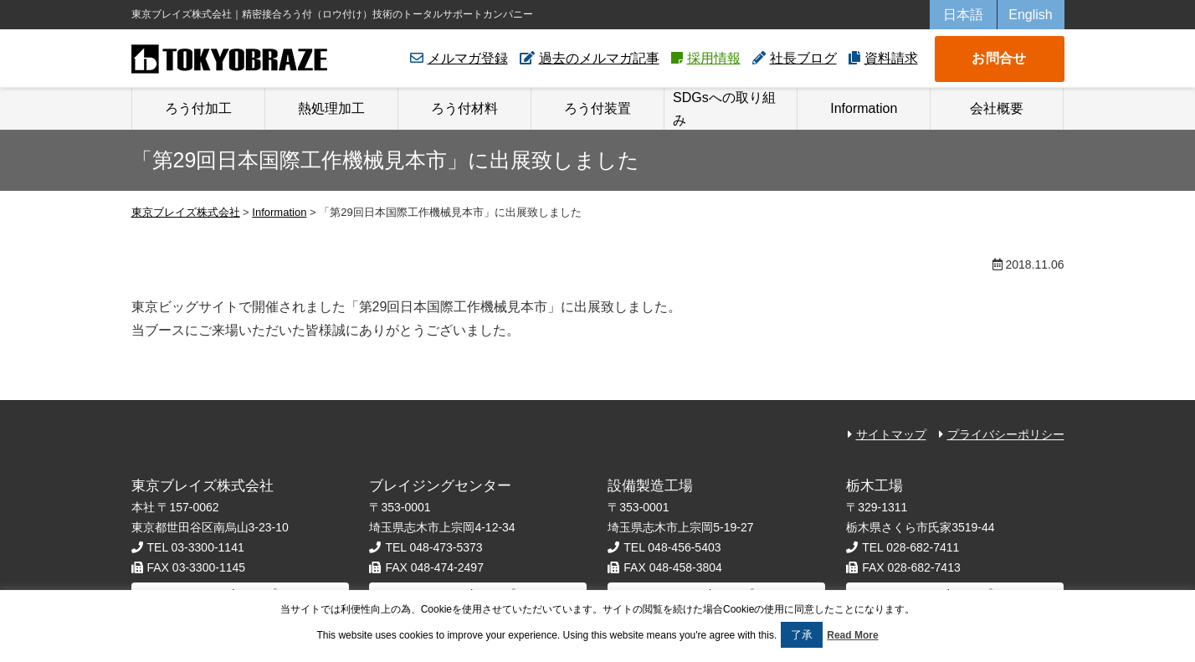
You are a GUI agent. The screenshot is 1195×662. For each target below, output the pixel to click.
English (1030, 15)
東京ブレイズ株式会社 (229, 59)
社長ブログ (803, 58)
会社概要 (996, 108)
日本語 (963, 15)
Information (863, 108)
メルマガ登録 (468, 58)
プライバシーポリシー (1005, 434)
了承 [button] (802, 635)
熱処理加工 (331, 108)
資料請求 (891, 58)
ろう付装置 (597, 108)
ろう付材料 (464, 108)
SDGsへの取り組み (724, 108)
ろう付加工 (198, 108)
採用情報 (714, 58)
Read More (852, 635)
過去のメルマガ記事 (599, 58)
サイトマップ (891, 434)
